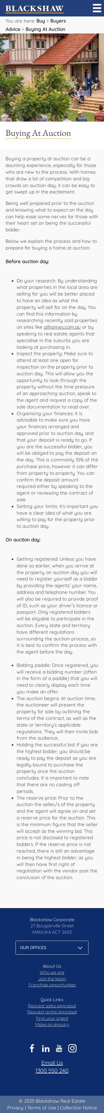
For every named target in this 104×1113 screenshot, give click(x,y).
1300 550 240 (52, 1070)
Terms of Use (41, 1107)
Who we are (52, 972)
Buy (40, 21)
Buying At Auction (45, 29)
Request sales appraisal (52, 1005)
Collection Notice (78, 1107)
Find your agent (52, 1018)
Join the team (52, 978)
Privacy (15, 1107)
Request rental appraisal (52, 1012)
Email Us (52, 1062)
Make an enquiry (52, 1024)
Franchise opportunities (52, 985)
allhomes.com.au (62, 327)
